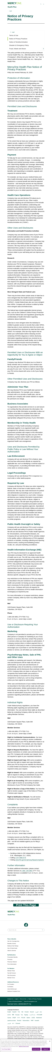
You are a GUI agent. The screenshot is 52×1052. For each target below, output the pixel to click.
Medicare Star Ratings (12, 945)
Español (14, 1011)
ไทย (22, 1014)
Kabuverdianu (26, 1020)
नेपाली (32, 1020)
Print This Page (26, 905)
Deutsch (32, 1011)
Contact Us (10, 999)
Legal (13, 32)
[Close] (49, 1041)
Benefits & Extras (11, 943)
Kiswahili (37, 1020)
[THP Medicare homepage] (14, 7)
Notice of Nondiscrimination (18, 42)
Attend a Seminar (11, 950)
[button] (44, 4)
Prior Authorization (11, 964)
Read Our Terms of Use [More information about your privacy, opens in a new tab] (24, 1046)
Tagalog (26, 1014)
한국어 (9, 1014)
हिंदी (13, 1014)
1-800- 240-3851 (26, 871)
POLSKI (23, 1017)
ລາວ (41, 1011)
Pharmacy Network (12, 961)
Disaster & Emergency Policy (19, 45)
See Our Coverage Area (13, 941)
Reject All (46, 1049)
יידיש (13, 1023)
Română (19, 1020)
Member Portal (11, 970)
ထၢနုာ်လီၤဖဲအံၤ (32, 1014)
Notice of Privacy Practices (18, 39)
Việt (22, 1011)
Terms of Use (13, 35)
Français (17, 1014)
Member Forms (11, 977)
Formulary (9, 959)
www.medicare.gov (12, 989)
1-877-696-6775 (20, 858)
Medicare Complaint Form (13, 991)
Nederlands (39, 1017)
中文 (19, 1011)
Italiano (28, 1017)
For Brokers (10, 986)
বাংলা (18, 1017)
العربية (36, 1011)
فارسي (9, 1023)
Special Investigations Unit (30, 1001)
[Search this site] (26, 930)
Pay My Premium (11, 973)
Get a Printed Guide (12, 948)
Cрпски (9, 1017)
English (9, 1011)
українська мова (11, 1020)
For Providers (10, 984)
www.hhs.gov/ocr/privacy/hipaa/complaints (29, 860)
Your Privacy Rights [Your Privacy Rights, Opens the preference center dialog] (6, 1049)
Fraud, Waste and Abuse (17, 49)
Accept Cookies (36, 1049)
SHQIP (14, 1017)
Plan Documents (11, 975)
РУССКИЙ (39, 1014)
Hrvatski (27, 1011)
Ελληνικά (18, 1023)
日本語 (33, 1017)
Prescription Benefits (12, 957)
